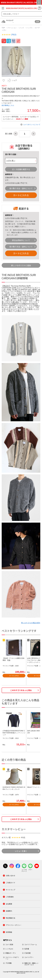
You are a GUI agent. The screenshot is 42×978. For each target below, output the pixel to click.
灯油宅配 (27, 953)
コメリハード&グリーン (12, 958)
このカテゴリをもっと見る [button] (21, 690)
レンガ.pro (9, 949)
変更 (37, 21)
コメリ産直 (9, 944)
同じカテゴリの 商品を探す (30, 623)
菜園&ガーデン (10, 953)
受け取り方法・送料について (21, 188)
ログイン (24, 844)
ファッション (12, 28)
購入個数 (8, 134)
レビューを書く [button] (21, 851)
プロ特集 (8, 963)
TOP (3, 28)
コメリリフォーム (30, 944)
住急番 (26, 949)
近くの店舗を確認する (21, 169)
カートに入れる (21, 195)
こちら (9, 226)
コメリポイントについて (31, 124)
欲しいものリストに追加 (21, 265)
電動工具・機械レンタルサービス (31, 963)
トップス (29, 28)
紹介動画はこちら (8, 105)
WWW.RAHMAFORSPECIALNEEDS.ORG (21, 8)
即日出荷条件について (21, 240)
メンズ (21, 28)
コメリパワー (29, 957)
